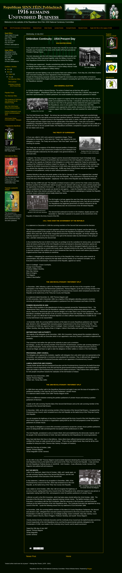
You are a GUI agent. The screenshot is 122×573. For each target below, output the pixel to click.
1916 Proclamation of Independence (20, 28)
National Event (37, 28)
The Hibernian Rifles (14, 79)
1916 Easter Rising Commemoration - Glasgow (13, 119)
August (11, 74)
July (10, 77)
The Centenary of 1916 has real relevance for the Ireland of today (13, 101)
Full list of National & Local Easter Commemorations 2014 (13, 113)
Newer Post (31, 556)
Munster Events (82, 28)
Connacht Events (71, 28)
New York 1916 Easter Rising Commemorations (12, 107)
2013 (8, 72)
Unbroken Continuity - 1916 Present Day (14, 85)
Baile (5, 28)
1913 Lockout (12, 82)
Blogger (89, 568)
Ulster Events (48, 28)
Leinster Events (58, 28)
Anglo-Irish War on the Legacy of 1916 (101, 28)
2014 (8, 69)
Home (68, 556)
